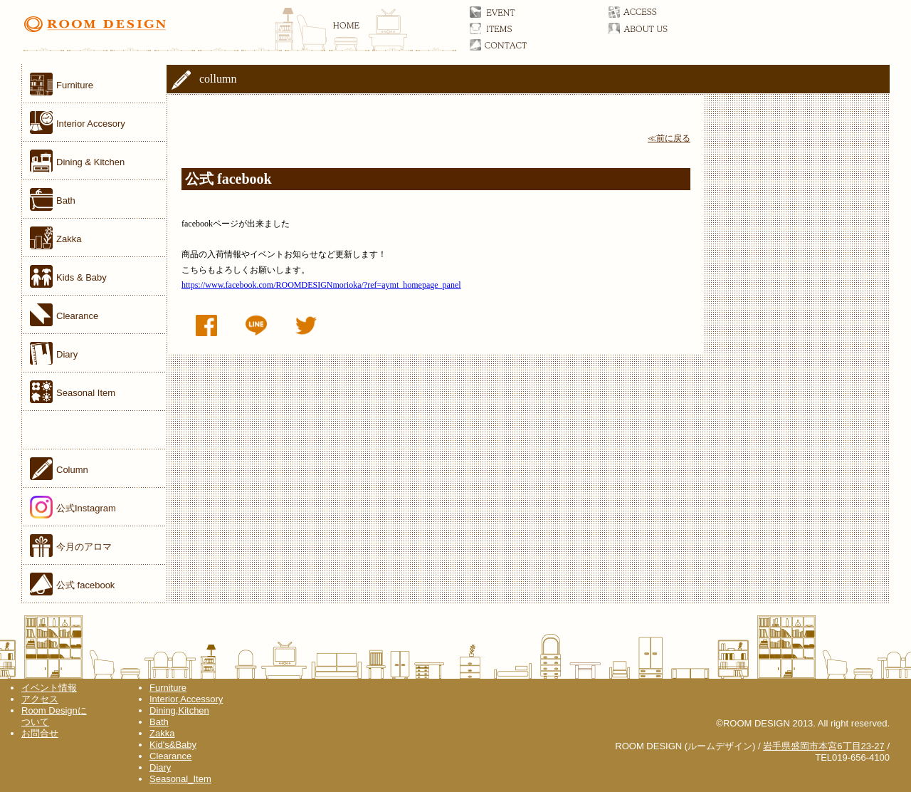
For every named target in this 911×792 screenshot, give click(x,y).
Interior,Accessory (186, 699)
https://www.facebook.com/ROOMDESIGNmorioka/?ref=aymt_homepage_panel (321, 285)
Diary (160, 767)
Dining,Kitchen (179, 710)
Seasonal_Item (180, 778)
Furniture (167, 687)
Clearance (170, 756)
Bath (159, 722)
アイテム (514, 28)
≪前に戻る (669, 138)
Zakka (161, 733)
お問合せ (514, 45)
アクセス (653, 12)
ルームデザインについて (653, 28)
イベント (514, 12)
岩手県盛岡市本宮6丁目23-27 (823, 746)
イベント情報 (49, 687)
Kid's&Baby (172, 744)
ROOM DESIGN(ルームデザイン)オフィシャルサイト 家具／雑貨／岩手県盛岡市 (239, 32)
